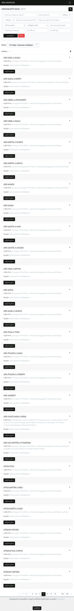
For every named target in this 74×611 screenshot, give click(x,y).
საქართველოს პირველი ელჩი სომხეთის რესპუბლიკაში (28, 422)
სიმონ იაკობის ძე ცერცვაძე (11, 58)
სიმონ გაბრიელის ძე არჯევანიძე (13, 248)
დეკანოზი (15, 167)
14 (51, 594)
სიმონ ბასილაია (8, 290)
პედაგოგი (15, 82)
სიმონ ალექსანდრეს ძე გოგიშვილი (14, 374)
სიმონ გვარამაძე (8, 205)
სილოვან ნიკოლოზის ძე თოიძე (13, 487)
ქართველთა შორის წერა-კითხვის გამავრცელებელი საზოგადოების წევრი (37, 61)
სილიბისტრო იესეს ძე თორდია (13, 551)
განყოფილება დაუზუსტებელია (20, 65)
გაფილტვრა (10, 35)
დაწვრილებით (9, 71)
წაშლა (21, 35)
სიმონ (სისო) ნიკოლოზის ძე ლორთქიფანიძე (17, 443)
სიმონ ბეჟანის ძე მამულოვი (12, 269)
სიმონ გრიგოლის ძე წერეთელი (13, 142)
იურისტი (65, 512)
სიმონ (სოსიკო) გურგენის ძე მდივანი (14, 417)
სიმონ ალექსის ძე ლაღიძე (11, 332)
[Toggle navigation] (69, 3)
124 (62, 594)
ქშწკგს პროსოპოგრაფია (8, 3)
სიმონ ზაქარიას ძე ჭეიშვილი (12, 79)
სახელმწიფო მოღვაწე (10, 449)
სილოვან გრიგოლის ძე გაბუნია (13, 509)
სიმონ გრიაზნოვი (8, 184)
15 (55, 594)
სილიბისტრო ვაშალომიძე (11, 572)
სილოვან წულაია (8, 466)
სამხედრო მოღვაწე (25, 449)
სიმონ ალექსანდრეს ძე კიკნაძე (12, 353)
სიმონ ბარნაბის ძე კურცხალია (12, 311)
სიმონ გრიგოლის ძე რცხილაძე (12, 163)
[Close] (36, 44)
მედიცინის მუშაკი (39, 449)
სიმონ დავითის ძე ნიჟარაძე (11, 121)
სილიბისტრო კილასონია (11, 530)
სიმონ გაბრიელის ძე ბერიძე (12, 226)
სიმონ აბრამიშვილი (9, 395)
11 (39, 594)
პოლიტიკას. (61, 599)
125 (67, 594)
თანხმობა (37, 608)
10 (36, 594)
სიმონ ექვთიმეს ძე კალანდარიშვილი (14, 100)
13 (47, 594)
